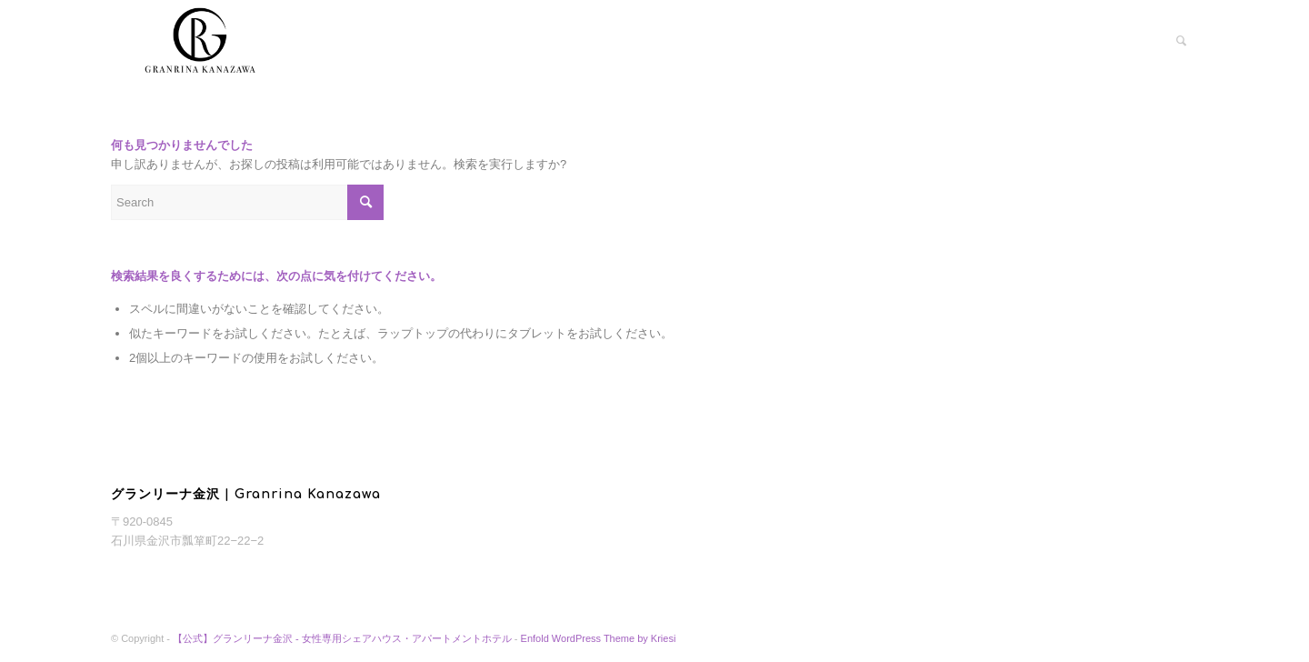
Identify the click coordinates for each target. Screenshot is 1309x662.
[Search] (1181, 41)
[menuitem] (1181, 41)
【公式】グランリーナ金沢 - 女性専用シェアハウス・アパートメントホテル (342, 638)
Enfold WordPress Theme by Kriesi (598, 638)
